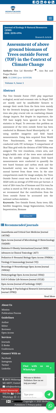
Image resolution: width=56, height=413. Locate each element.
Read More (49, 296)
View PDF (28, 216)
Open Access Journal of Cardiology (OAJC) (21, 284)
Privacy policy (35, 404)
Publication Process (11, 313)
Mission (6, 309)
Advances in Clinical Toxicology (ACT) (20, 252)
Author (5, 322)
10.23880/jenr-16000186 (20, 77)
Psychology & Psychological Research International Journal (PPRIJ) (26, 290)
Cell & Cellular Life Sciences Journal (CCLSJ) (23, 279)
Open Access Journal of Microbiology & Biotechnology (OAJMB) (28, 242)
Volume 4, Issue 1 (14, 83)
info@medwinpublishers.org (20, 386)
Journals (6, 342)
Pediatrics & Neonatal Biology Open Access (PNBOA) (27, 257)
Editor (5, 325)
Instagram (7, 361)
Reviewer (6, 329)
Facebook (6, 358)
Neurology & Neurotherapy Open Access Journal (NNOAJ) (25, 268)
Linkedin (6, 368)
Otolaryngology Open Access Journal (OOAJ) (23, 274)
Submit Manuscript (9, 390)
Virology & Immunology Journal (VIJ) (20, 262)
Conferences (8, 349)
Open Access (8, 332)
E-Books (6, 345)
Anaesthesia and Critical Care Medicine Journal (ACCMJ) (24, 234)
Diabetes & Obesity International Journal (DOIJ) (25, 248)
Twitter (5, 365)
